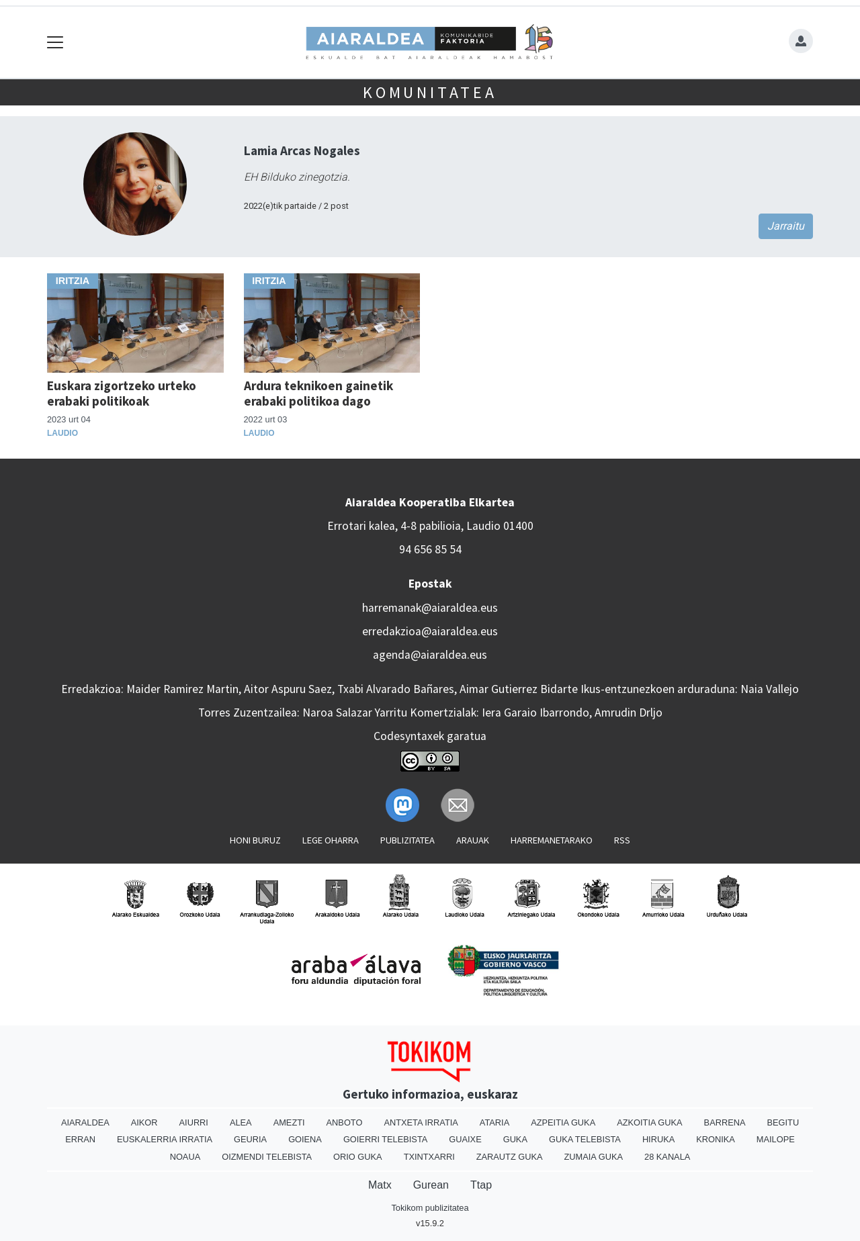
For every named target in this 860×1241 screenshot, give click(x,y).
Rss (622, 840)
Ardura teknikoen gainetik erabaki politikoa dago (318, 393)
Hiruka (658, 1139)
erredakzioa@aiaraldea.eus (430, 631)
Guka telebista (585, 1139)
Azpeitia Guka (563, 1122)
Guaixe (465, 1139)
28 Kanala (667, 1157)
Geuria (250, 1139)
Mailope (776, 1139)
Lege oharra (330, 840)
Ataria (494, 1122)
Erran (80, 1139)
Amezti (289, 1122)
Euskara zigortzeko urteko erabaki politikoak (121, 393)
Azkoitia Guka (649, 1122)
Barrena (725, 1122)
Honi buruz (255, 840)
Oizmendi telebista (267, 1157)
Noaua (185, 1157)
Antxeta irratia (421, 1122)
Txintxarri (429, 1157)
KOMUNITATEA (430, 92)
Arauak (472, 840)
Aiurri (193, 1122)
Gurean (431, 1185)
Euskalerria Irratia (164, 1139)
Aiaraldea (85, 1122)
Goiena (305, 1139)
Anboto (345, 1122)
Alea (241, 1122)
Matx (380, 1185)
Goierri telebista (385, 1139)
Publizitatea (407, 840)
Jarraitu (785, 226)
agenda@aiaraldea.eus (430, 654)
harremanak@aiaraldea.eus (430, 607)
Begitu (783, 1122)
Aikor (144, 1122)
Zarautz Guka (509, 1157)
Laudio (62, 433)
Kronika (715, 1139)
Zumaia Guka (593, 1157)
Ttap (481, 1185)
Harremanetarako (552, 840)
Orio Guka (357, 1157)
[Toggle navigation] (55, 42)
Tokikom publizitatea (429, 1208)
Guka (515, 1139)
